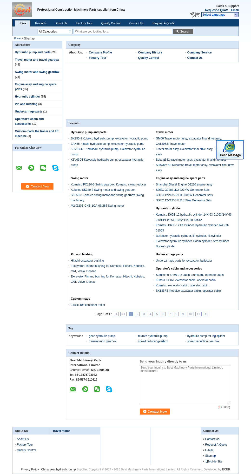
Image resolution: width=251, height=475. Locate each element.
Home (22, 23)
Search (185, 31)
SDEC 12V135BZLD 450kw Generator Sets (183, 200)
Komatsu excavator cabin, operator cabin (182, 285)
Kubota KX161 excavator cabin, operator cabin (186, 280)
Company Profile (100, 52)
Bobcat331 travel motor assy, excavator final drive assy (191, 159)
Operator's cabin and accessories (179, 268)
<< (123, 314)
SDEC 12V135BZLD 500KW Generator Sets (184, 195)
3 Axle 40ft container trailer (88, 305)
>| (206, 314)
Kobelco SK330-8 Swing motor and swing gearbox (103, 189)
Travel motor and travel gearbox (37, 59)
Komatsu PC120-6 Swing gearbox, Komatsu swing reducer (108, 184)
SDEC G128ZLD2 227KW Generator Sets (183, 189)
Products (40, 23)
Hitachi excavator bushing (87, 260)
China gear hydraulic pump (58, 469)
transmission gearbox (102, 341)
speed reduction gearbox (203, 341)
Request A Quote (216, 10)
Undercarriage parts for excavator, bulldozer (184, 260)
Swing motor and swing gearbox (37, 72)
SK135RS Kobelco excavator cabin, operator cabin (188, 290)
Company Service (199, 52)
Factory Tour (84, 23)
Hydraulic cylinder (27, 96)
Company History (150, 52)
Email (235, 10)
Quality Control (110, 23)
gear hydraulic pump (102, 336)
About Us (61, 23)
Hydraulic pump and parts (33, 52)
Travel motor (164, 132)
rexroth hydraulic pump (152, 336)
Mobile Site (213, 461)
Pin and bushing (26, 104)
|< (115, 314)
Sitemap (210, 455)
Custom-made (80, 298)
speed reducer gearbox (153, 341)
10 (190, 314)
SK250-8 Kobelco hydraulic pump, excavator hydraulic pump (109, 138)
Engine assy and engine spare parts (180, 178)
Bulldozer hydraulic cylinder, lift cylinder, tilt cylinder (188, 236)
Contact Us (136, 23)
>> (198, 314)
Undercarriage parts (28, 111)
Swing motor (79, 178)
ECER (226, 469)
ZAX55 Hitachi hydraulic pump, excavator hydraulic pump (107, 143)
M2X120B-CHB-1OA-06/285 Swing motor (97, 205)
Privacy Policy (30, 469)
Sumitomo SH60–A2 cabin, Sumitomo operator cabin (190, 275)
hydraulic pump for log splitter (206, 336)
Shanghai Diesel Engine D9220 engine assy (184, 184)
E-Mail (209, 450)
